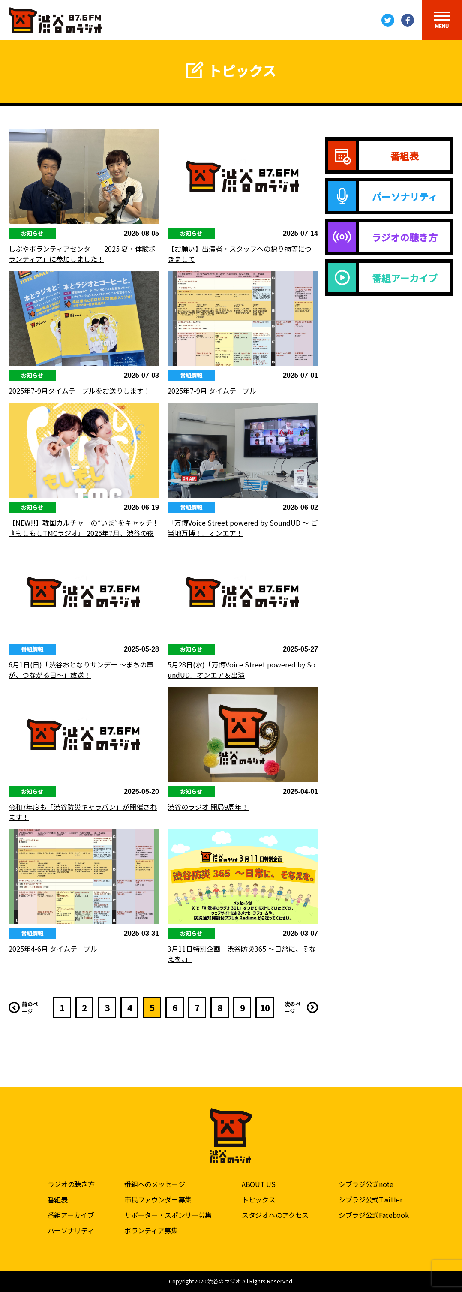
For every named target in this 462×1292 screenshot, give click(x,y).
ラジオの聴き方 (71, 1184)
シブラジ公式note (366, 1184)
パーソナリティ (71, 1230)
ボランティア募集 (150, 1230)
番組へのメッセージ (154, 1184)
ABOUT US (258, 1184)
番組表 (58, 1199)
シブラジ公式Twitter (370, 1199)
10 (265, 1007)
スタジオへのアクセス (275, 1215)
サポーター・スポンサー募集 (168, 1215)
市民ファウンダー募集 (158, 1199)
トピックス (258, 1199)
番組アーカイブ (71, 1215)
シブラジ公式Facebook (374, 1215)
